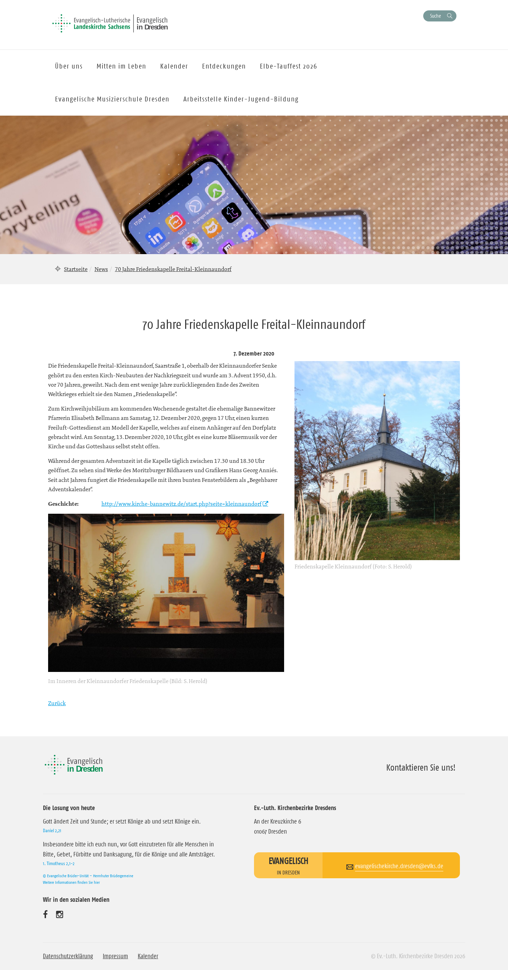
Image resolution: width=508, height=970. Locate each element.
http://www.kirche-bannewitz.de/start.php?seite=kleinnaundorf (181, 504)
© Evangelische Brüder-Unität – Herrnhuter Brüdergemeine (88, 875)
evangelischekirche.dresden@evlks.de (399, 866)
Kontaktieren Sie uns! (421, 767)
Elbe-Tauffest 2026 (288, 66)
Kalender (148, 956)
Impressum (115, 956)
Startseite (76, 269)
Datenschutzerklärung (68, 956)
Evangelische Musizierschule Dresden (112, 99)
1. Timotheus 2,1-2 (58, 863)
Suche (435, 15)
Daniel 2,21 (52, 830)
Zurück (57, 703)
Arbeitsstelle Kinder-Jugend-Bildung (241, 99)
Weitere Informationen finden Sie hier (71, 882)
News (101, 269)
